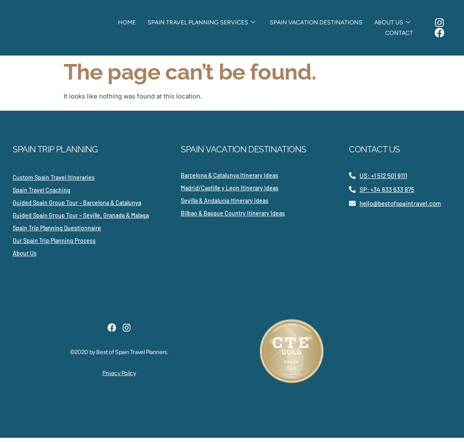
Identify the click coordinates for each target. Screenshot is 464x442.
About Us (388, 25)
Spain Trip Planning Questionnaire (57, 232)
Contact (395, 35)
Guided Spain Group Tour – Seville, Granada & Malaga (81, 219)
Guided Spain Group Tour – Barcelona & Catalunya (77, 206)
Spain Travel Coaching (41, 194)
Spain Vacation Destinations (315, 24)
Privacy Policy (119, 379)
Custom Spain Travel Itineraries (54, 181)
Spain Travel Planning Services (204, 25)
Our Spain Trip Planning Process (54, 244)
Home (133, 24)
